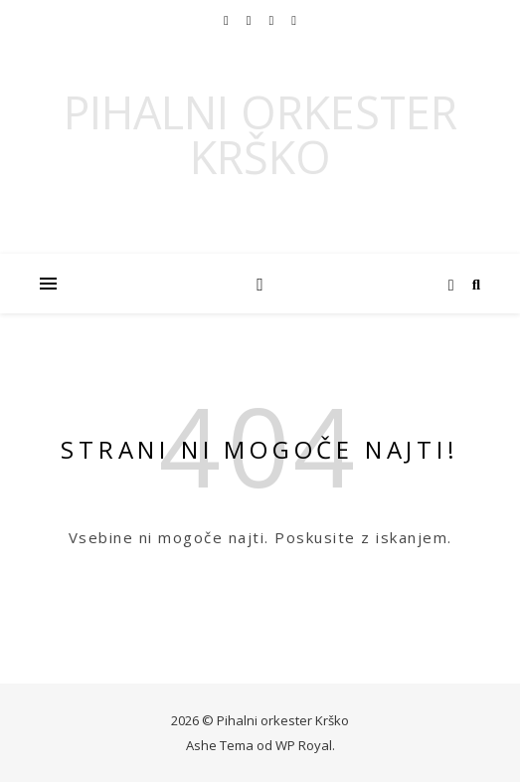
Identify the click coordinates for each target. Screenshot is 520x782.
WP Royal (303, 745)
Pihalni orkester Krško (260, 134)
